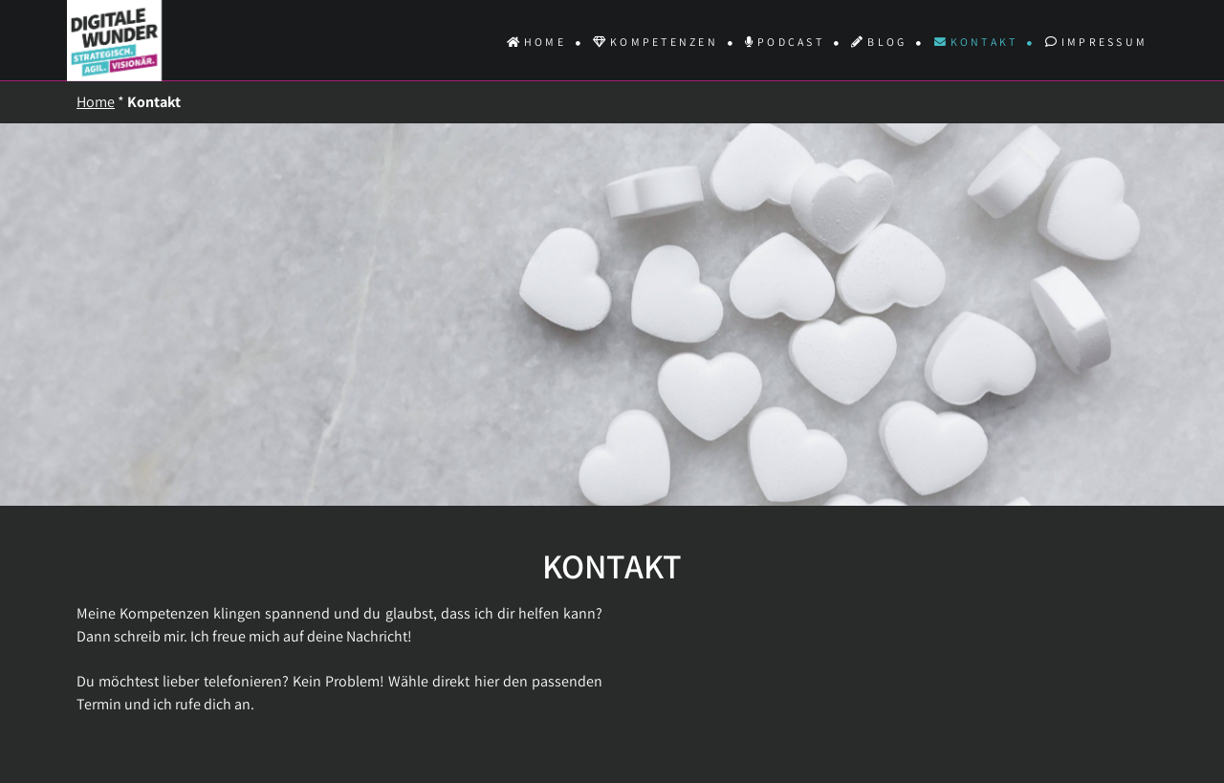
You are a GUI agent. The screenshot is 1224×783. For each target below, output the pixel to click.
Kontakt (976, 41)
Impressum (1096, 41)
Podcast (784, 41)
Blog (879, 41)
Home (536, 41)
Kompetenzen (655, 41)
